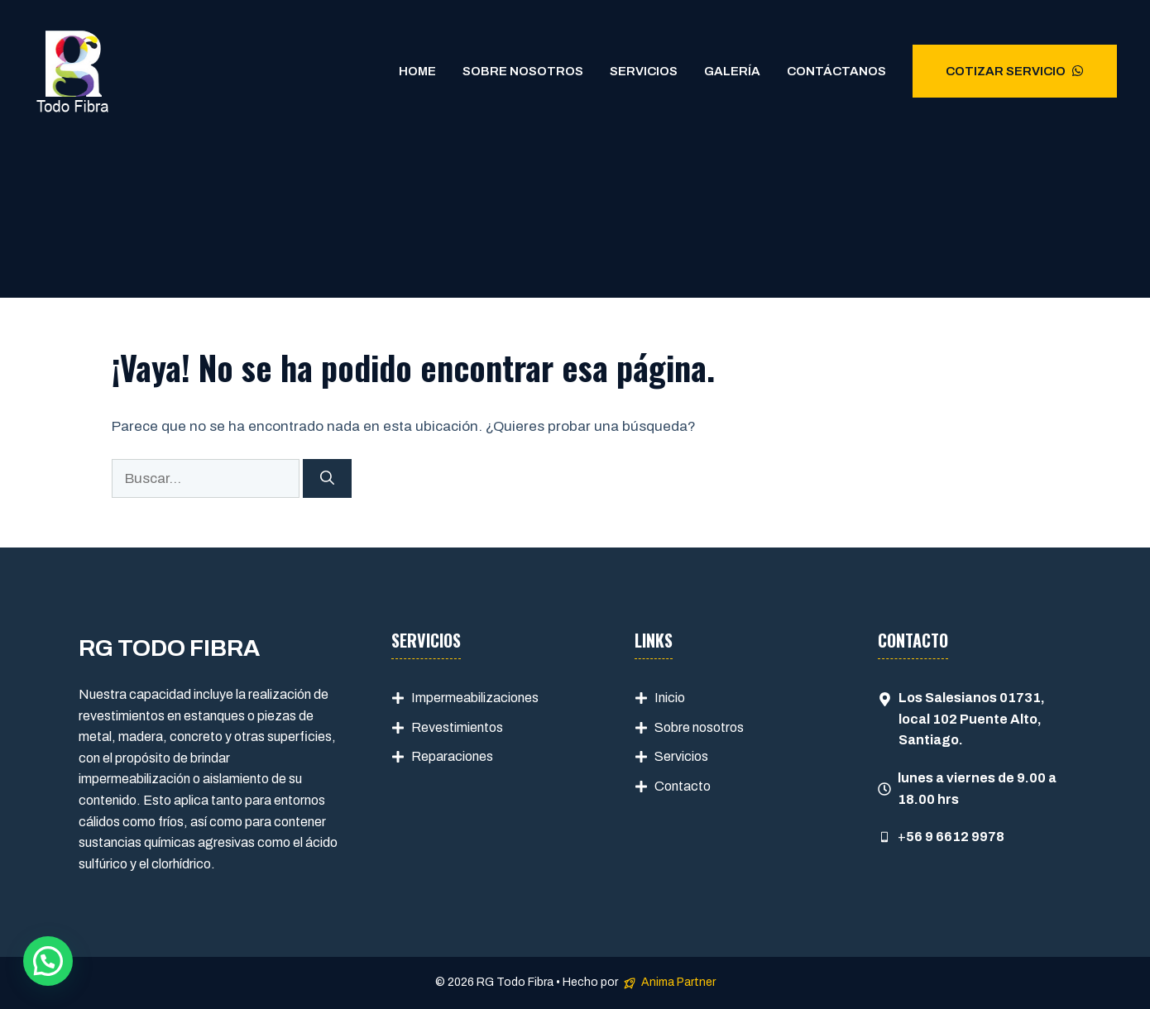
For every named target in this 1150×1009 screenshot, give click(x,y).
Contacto (682, 786)
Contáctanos (836, 71)
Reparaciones (452, 756)
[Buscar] (327, 479)
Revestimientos (457, 727)
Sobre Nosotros (522, 71)
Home (417, 71)
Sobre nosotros (699, 727)
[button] (48, 961)
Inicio (669, 698)
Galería (732, 71)
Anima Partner (678, 982)
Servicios (644, 71)
